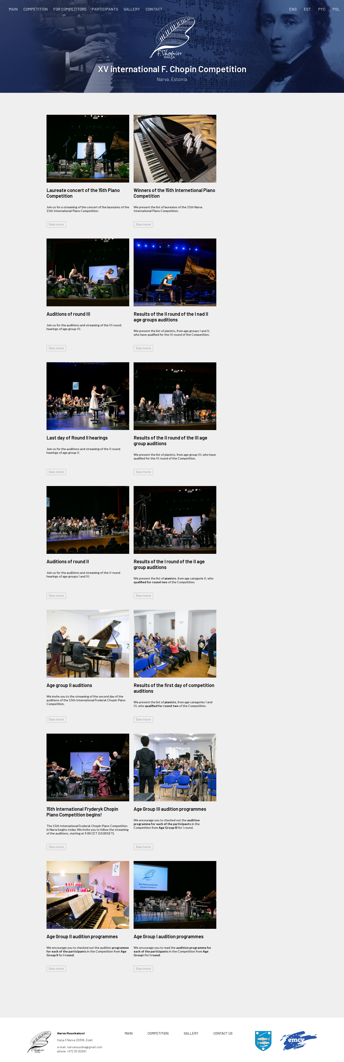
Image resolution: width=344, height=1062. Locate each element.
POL (336, 9)
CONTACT (153, 9)
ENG (293, 9)
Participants (105, 9)
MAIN (13, 9)
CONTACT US (223, 1033)
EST (307, 9)
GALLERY (132, 9)
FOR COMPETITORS (69, 9)
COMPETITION (35, 9)
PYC (321, 9)
